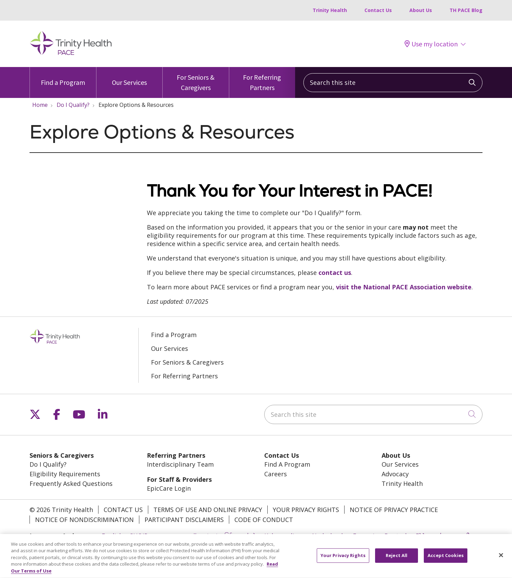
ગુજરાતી (459, 536)
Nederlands (329, 536)
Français (365, 536)
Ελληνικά (429, 536)
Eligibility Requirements (65, 474)
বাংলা (210, 536)
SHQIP (139, 536)
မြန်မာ (231, 536)
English (112, 536)
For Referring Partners (262, 79)
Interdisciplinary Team (180, 464)
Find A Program (287, 464)
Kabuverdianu (284, 536)
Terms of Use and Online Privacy (207, 509)
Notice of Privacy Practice (394, 509)
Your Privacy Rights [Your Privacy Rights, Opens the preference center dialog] (343, 560)
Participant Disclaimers (184, 519)
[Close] (501, 559)
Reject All (396, 560)
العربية (188, 536)
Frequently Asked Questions (71, 483)
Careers (275, 474)
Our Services (129, 77)
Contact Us (378, 10)
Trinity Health (330, 10)
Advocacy (395, 474)
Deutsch (396, 536)
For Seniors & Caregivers (196, 79)
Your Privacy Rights (306, 509)
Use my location (431, 44)
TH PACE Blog (466, 10)
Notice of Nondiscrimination (84, 519)
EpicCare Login (169, 488)
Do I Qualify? (48, 464)
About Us (420, 10)
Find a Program (63, 77)
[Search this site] (392, 82)
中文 (251, 536)
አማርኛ (164, 536)
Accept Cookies (446, 560)
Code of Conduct (263, 519)
